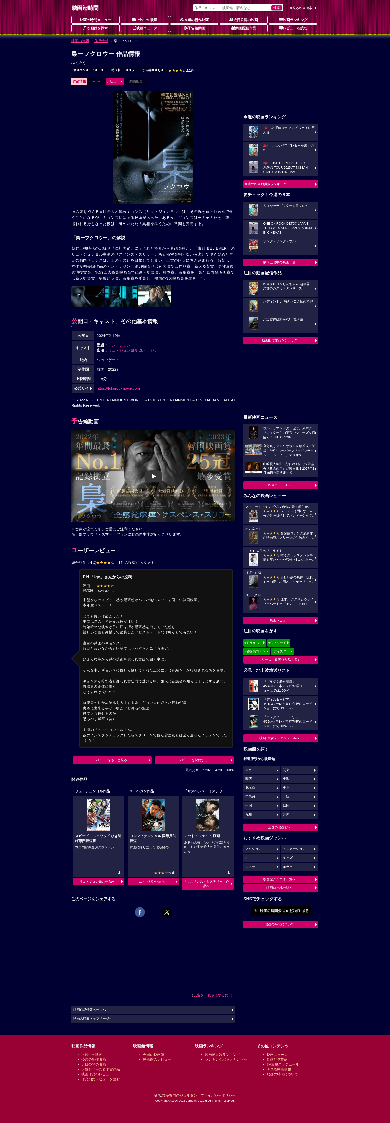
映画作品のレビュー (97, 1074)
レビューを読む (293, 28)
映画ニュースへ (279, 485)
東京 (249, 770)
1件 (181, 70)
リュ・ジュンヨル (123, 350)
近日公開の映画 (244, 19)
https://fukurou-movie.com (118, 388)
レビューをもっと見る (111, 760)
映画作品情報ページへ (90, 1010)
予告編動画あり (153, 70)
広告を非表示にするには (213, 995)
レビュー (113, 81)
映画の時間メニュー (95, 20)
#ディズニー (281, 651)
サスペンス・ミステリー (90, 70)
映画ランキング (293, 19)
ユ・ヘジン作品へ (152, 881)
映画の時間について (279, 924)
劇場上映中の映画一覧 (279, 262)
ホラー (288, 867)
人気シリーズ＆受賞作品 (101, 1069)
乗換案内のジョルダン (179, 1095)
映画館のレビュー (157, 1059)
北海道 (250, 788)
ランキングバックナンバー (226, 1059)
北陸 (286, 797)
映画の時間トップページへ (93, 1018)
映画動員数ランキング (222, 1055)
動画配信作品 (243, 28)
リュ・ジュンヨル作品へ (97, 881)
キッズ (288, 858)
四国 (286, 805)
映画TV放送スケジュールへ (280, 738)
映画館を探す (95, 28)
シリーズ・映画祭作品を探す (279, 660)
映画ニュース (145, 28)
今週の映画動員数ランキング (265, 184)
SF (248, 858)
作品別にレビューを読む (101, 1079)
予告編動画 (194, 28)
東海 (286, 779)
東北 (286, 788)
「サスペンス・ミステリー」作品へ (206, 884)
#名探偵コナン (255, 651)
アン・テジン (119, 345)
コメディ (252, 867)
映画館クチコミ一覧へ (279, 879)
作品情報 (101, 41)
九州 (249, 814)
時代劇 (116, 70)
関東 (286, 770)
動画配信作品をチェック (280, 340)
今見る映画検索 (301, 8)
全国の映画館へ (279, 827)
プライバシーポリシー (218, 1095)
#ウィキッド (277, 643)
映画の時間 (80, 41)
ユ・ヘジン (148, 350)
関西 (249, 779)
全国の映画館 (153, 1055)
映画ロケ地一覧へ (279, 888)
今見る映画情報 (279, 1069)
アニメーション (294, 849)
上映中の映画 (145, 19)
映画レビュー (279, 620)
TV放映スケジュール (283, 1064)
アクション (254, 849)
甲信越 (250, 797)
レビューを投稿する (193, 760)
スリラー (132, 70)
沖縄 (286, 814)
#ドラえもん (253, 643)
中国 (249, 805)
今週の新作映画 (194, 19)
